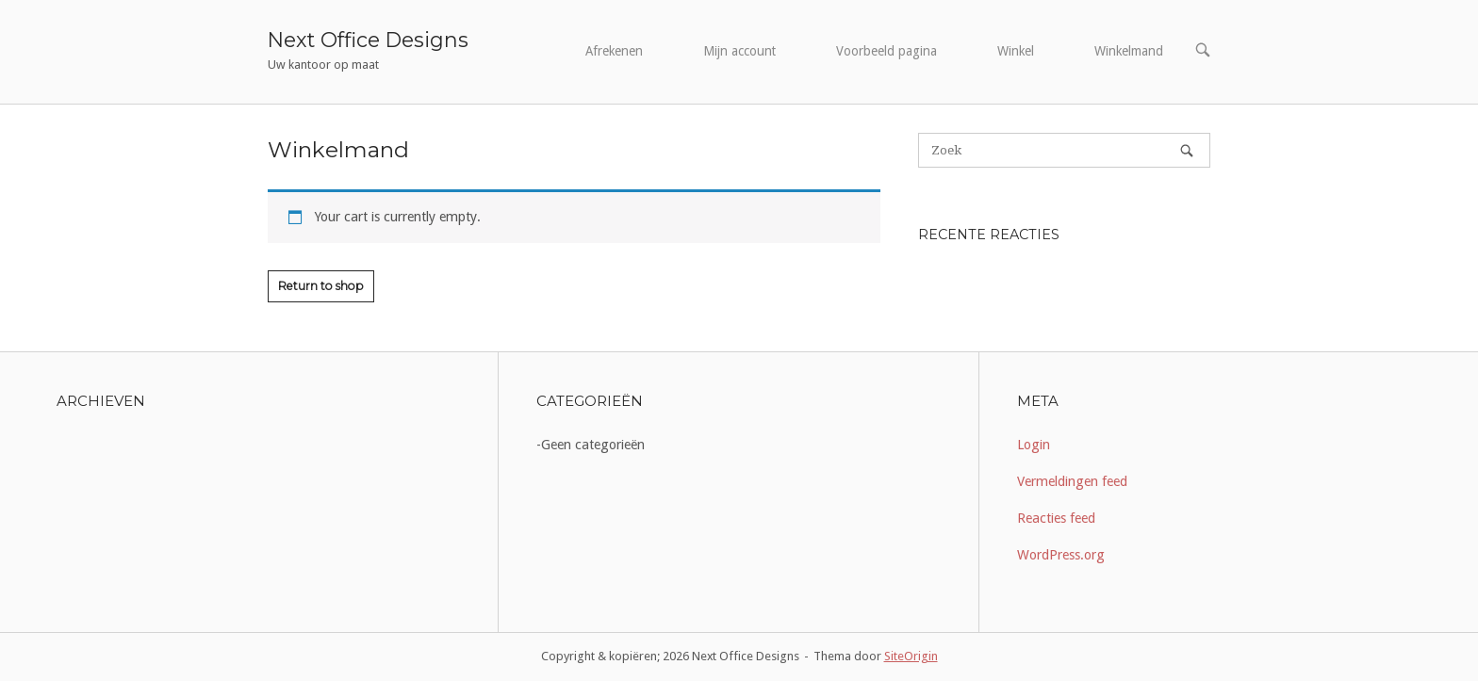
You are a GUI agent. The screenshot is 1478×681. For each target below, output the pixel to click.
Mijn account (739, 50)
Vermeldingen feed (1072, 481)
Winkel (1015, 50)
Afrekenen (614, 50)
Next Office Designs (368, 39)
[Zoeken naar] (1064, 150)
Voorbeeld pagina (886, 50)
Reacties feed (1056, 518)
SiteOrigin (911, 656)
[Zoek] (1186, 150)
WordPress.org (1061, 554)
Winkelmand (1128, 50)
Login (1033, 444)
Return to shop (321, 286)
